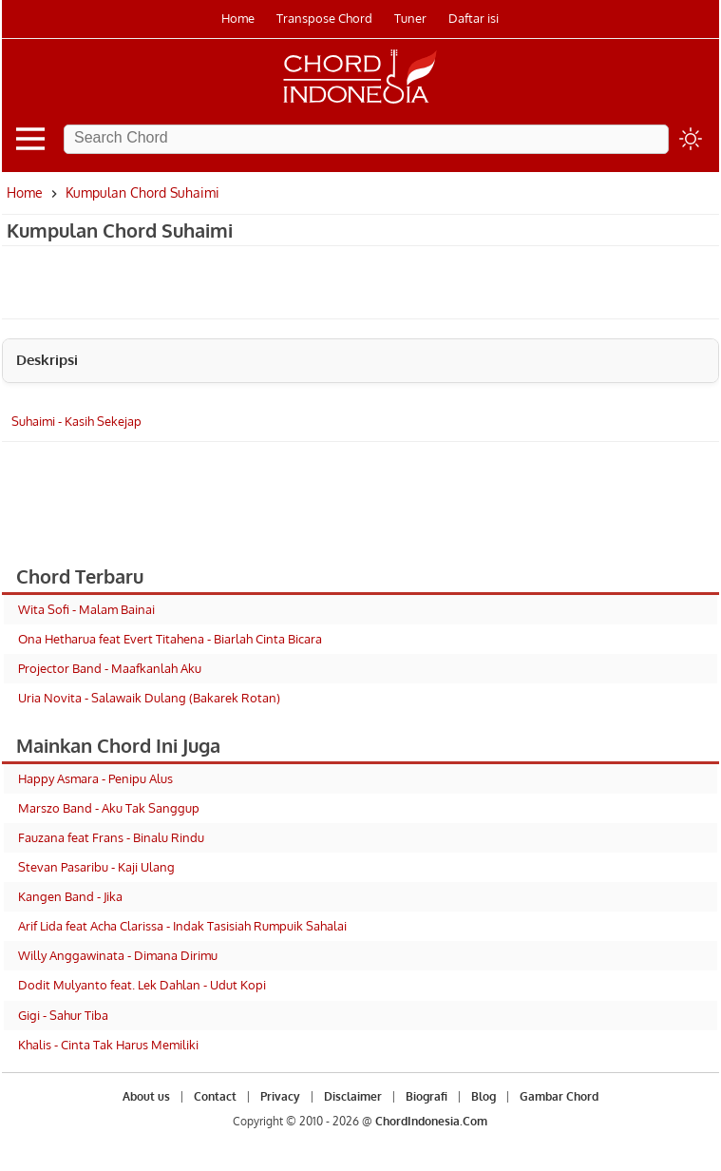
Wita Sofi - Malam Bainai (86, 609)
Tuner (410, 18)
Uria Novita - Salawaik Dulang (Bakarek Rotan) (149, 697)
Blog (483, 1096)
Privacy (280, 1096)
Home (238, 18)
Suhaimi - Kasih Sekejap (76, 421)
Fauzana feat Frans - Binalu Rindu (111, 837)
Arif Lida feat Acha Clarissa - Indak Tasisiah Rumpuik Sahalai (182, 925)
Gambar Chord (559, 1096)
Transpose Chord (324, 18)
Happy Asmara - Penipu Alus (95, 778)
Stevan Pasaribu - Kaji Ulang (96, 866)
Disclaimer (353, 1096)
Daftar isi (473, 18)
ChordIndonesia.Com (431, 1121)
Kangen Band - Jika (70, 896)
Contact (215, 1096)
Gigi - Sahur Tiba (63, 1015)
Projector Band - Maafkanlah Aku (109, 668)
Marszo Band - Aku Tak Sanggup (108, 808)
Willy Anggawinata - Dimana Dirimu (118, 955)
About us (146, 1096)
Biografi (426, 1096)
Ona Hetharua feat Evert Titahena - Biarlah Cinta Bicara (170, 638)
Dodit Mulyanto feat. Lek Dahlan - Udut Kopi (142, 984)
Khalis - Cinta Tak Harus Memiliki (108, 1044)
